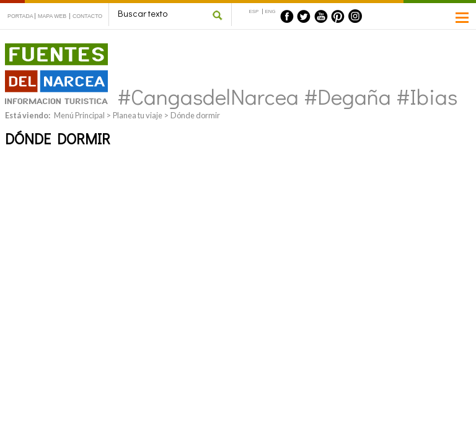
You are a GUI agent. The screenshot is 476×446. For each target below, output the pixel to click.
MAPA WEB (52, 16)
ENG (270, 11)
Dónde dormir (195, 115)
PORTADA (20, 16)
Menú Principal (79, 115)
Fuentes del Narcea (48, 48)
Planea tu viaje (137, 115)
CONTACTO (87, 16)
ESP (254, 11)
